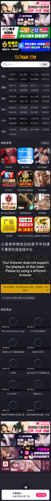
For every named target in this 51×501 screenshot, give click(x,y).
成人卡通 (34, 96)
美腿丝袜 (12, 112)
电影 (3, 98)
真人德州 (23, 74)
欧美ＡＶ (34, 85)
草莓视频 (23, 129)
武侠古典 (45, 118)
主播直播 (34, 90)
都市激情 (12, 118)
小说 (3, 120)
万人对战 (34, 74)
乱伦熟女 (34, 101)
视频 (3, 87)
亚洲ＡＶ (12, 85)
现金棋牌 (34, 79)
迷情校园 (12, 123)
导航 (3, 131)
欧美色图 (34, 107)
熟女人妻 (12, 90)
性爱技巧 (45, 123)
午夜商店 (12, 129)
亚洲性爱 (12, 96)
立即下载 (41, 495)
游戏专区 (45, 74)
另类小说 (23, 123)
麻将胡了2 (12, 79)
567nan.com (25, 57)
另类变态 (45, 101)
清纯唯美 (23, 112)
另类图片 (45, 112)
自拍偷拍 (23, 85)
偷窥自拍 (12, 107)
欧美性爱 (45, 96)
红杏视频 (45, 129)
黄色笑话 (34, 123)
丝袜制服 (23, 90)
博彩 (3, 76)
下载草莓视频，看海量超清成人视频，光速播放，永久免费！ (26, 289)
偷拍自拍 (23, 96)
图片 (3, 109)
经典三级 (23, 101)
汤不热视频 (34, 129)
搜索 (45, 64)
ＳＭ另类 (45, 90)
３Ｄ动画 (45, 85)
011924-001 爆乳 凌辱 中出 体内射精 (18, 298)
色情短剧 (12, 134)
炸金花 (23, 79)
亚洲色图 (23, 107)
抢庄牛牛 (45, 79)
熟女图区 (34, 112)
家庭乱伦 (23, 118)
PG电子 (12, 74)
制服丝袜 (12, 101)
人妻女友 (34, 118)
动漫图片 (45, 107)
